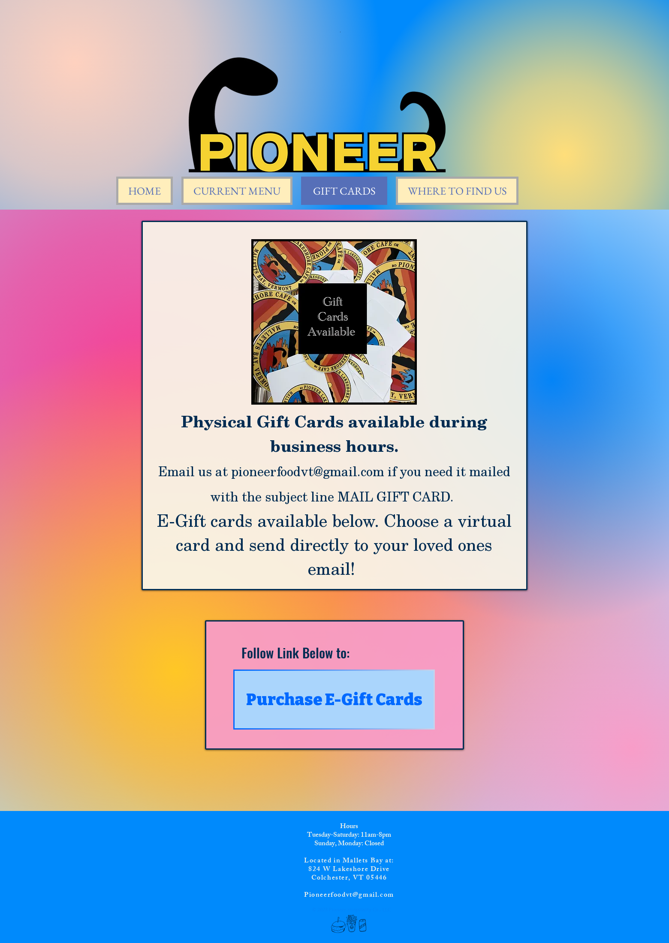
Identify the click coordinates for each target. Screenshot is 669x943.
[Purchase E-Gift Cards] (334, 700)
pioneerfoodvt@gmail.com (307, 471)
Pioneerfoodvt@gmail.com (349, 895)
